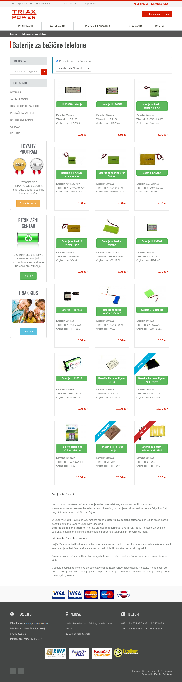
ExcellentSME (126, 653)
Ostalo (15, 126)
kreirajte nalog (160, 3)
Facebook (13, 671)
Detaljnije (28, 276)
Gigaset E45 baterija (152, 309)
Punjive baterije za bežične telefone (72, 448)
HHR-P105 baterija (72, 104)
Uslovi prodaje (20, 3)
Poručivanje (26, 26)
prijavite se (141, 3)
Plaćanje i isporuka (97, 26)
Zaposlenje (90, 3)
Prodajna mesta (44, 3)
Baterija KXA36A (152, 172)
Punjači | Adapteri (22, 113)
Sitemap (168, 671)
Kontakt (160, 26)
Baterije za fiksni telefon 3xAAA (111, 174)
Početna (13, 34)
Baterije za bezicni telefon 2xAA (72, 243)
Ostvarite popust (28, 203)
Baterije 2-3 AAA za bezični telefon (71, 174)
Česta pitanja (69, 3)
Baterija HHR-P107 (152, 241)
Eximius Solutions (163, 674)
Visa (79, 653)
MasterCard (102, 653)
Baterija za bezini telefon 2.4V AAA (111, 311)
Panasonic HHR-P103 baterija (112, 448)
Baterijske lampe (21, 119)
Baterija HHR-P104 (112, 104)
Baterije (15, 92)
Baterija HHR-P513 (72, 378)
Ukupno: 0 (156, 14)
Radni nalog (57, 26)
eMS (55, 653)
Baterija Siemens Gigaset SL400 (112, 380)
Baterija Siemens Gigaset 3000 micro (151, 380)
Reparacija (135, 26)
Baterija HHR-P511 (72, 309)
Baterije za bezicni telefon (112, 243)
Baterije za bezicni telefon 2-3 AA (152, 106)
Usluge (15, 133)
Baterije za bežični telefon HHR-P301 (152, 448)
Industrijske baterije (24, 106)
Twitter (21, 671)
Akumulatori (19, 99)
